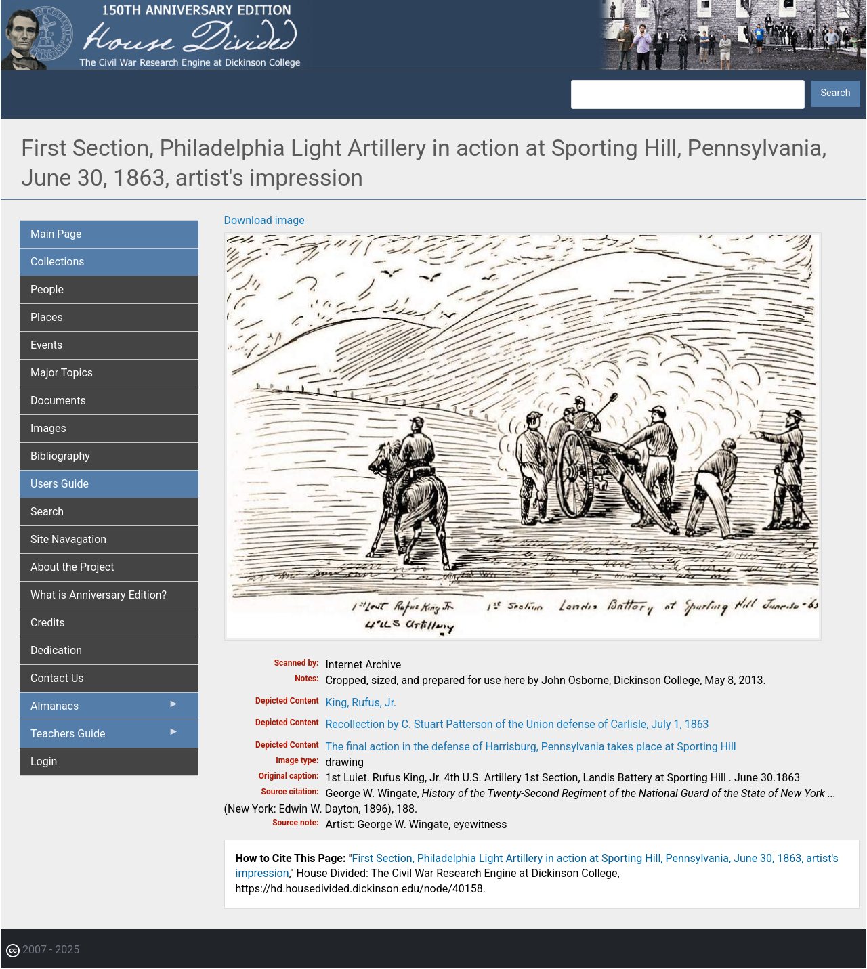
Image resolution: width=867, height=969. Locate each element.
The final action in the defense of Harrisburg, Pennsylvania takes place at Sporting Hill (531, 746)
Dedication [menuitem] (56, 650)
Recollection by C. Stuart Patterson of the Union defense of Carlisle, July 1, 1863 (517, 724)
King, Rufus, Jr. (361, 702)
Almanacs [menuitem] (105, 709)
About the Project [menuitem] (72, 567)
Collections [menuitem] (57, 261)
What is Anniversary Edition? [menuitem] (98, 594)
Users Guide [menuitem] (59, 483)
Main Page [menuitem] (56, 234)
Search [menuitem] (47, 511)
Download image (264, 220)
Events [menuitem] (46, 345)
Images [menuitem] (48, 428)
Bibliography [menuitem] (60, 456)
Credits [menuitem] (47, 622)
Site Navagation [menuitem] (68, 539)
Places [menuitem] (46, 317)
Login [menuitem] (43, 761)
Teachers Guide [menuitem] (105, 737)
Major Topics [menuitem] (61, 372)
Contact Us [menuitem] (57, 678)
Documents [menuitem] (58, 400)
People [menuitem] (47, 289)
